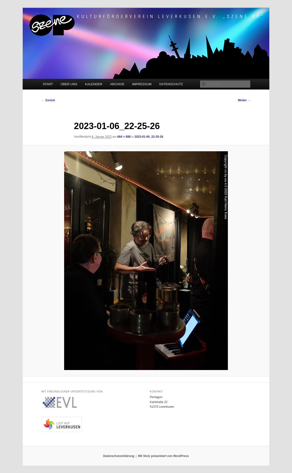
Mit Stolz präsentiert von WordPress (163, 456)
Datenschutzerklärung (118, 456)
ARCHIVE (117, 84)
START (48, 84)
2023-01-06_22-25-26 (149, 136)
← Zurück (48, 100)
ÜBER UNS (69, 84)
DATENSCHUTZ (171, 84)
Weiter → (244, 100)
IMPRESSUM (142, 84)
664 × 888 (124, 136)
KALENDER (93, 84)
